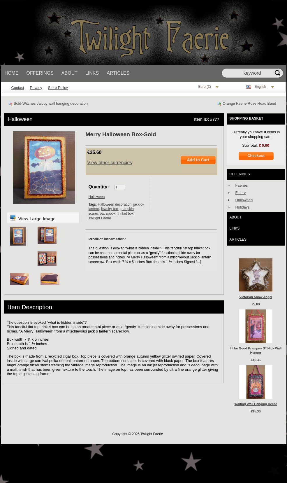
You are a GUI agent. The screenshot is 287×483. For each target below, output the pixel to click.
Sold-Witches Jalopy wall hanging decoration (51, 103)
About (69, 73)
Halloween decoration (114, 204)
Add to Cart (198, 160)
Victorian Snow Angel (255, 297)
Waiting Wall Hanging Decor (256, 404)
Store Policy (58, 87)
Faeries (241, 185)
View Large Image (32, 217)
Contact (17, 87)
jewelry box (110, 209)
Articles (118, 73)
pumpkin (127, 209)
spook (110, 213)
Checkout (255, 155)
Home (12, 73)
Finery (240, 192)
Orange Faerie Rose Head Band (249, 103)
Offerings (40, 73)
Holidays (242, 207)
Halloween (20, 119)
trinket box (125, 213)
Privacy (36, 87)
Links (92, 73)
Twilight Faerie (100, 218)
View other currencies (109, 162)
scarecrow (96, 213)
